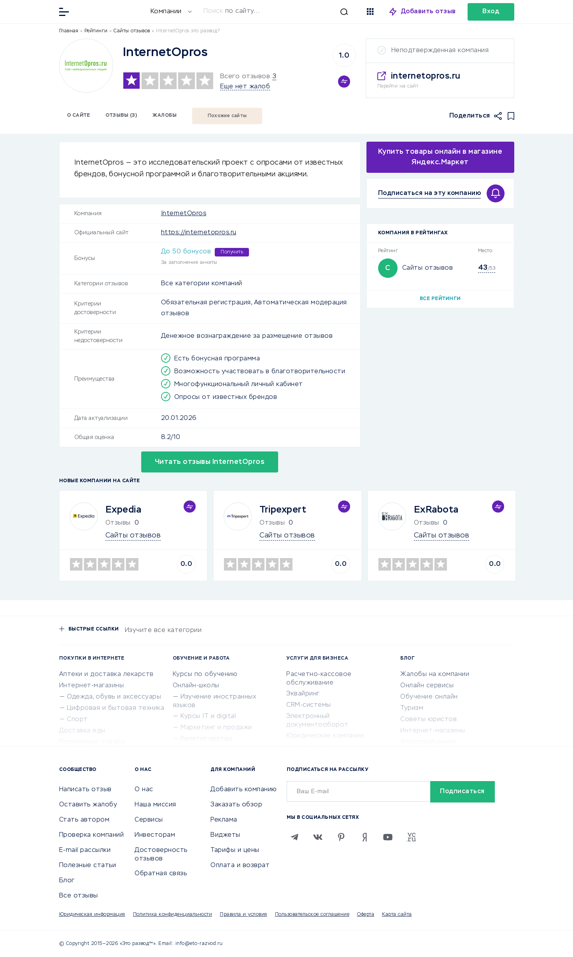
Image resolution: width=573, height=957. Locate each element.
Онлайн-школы (196, 686)
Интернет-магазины (91, 686)
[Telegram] (294, 837)
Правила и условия (243, 914)
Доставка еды (82, 731)
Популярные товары (92, 742)
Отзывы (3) (121, 115)
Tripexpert (282, 509)
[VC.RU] (411, 837)
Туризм (411, 708)
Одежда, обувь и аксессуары (114, 697)
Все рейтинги (440, 299)
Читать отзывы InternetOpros (210, 461)
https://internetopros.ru (199, 233)
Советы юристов (428, 719)
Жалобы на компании (434, 674)
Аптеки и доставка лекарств (106, 674)
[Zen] (364, 837)
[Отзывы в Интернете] (112, 11)
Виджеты (225, 835)
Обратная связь (161, 874)
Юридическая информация (92, 914)
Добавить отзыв (428, 12)
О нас (144, 790)
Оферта (365, 914)
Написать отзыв (85, 790)
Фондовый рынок (428, 742)
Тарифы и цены (234, 850)
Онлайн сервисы (427, 686)
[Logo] (86, 66)
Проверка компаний (91, 835)
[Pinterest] (341, 837)
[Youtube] (388, 837)
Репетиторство (206, 739)
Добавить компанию (243, 790)
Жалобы (164, 115)
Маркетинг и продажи (216, 728)
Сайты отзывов (427, 268)
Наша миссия (155, 805)
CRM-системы (308, 705)
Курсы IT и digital (208, 716)
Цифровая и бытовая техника (115, 708)
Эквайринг (303, 694)
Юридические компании (325, 736)
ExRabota (436, 509)
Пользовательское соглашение (312, 914)
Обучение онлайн (429, 697)
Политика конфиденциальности (172, 914)
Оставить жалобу (88, 805)
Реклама (223, 820)
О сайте (78, 115)
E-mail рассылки (85, 850)
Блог (67, 881)
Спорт (77, 719)
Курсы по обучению (205, 674)
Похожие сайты (227, 116)
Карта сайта (397, 914)
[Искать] (275, 12)
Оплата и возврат (240, 865)
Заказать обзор (236, 805)
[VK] (318, 837)
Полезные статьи (87, 865)
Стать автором (84, 820)
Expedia (123, 509)
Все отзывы (78, 896)
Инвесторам (155, 835)
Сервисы (149, 820)
